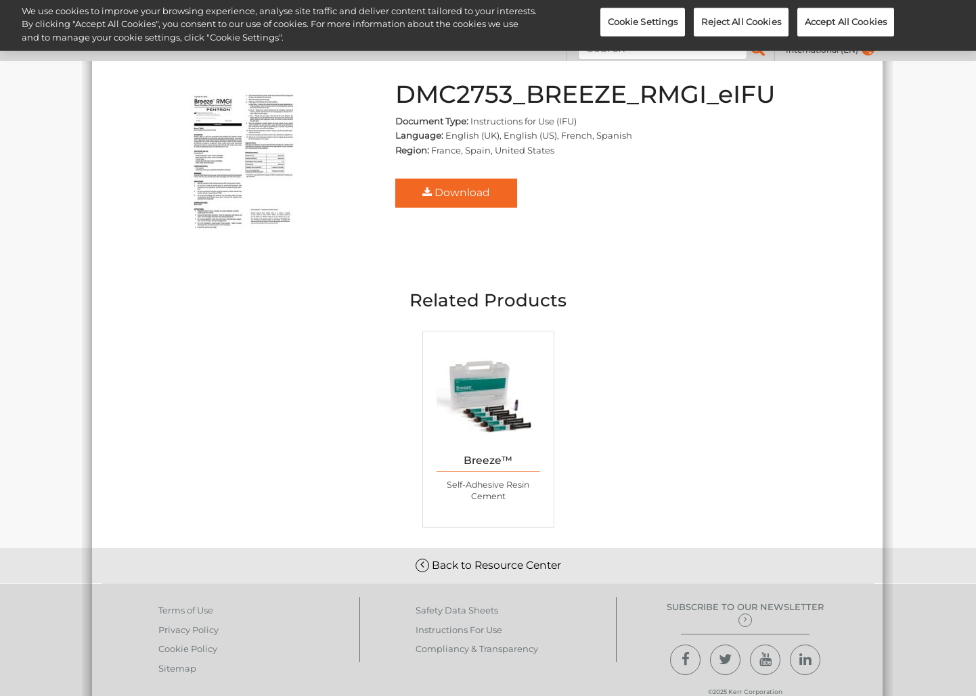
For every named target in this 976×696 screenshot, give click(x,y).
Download (456, 192)
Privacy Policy (188, 629)
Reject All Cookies (740, 16)
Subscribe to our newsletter (745, 614)
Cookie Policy (187, 648)
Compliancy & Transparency (477, 648)
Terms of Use (185, 610)
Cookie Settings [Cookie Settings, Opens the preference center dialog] (643, 16)
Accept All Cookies (846, 16)
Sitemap (177, 668)
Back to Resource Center (488, 565)
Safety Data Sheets (457, 610)
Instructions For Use (459, 629)
